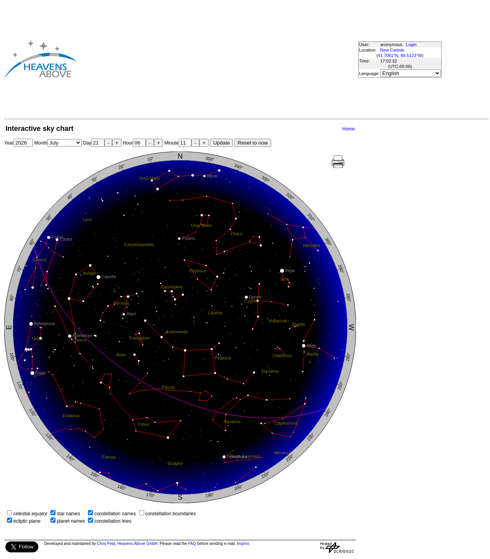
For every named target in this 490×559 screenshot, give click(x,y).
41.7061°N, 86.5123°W (400, 55)
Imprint (243, 543)
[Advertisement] (203, 59)
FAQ (192, 543)
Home (348, 129)
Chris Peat (106, 543)
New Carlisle (392, 50)
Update (221, 143)
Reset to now (253, 143)
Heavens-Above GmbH (137, 543)
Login (411, 44)
